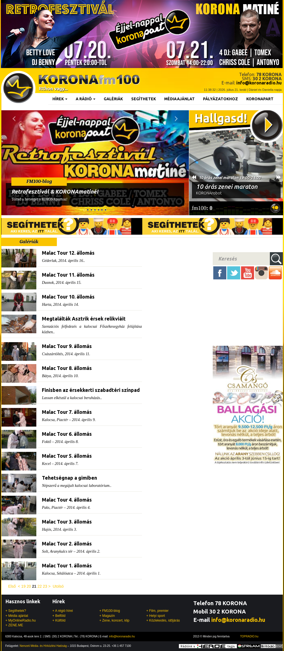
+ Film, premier (157, 611)
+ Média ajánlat (17, 616)
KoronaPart (259, 99)
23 (45, 586)
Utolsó (58, 586)
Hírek (59, 99)
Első (12, 586)
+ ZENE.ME (14, 625)
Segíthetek (143, 99)
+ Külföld (58, 620)
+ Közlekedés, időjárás (163, 620)
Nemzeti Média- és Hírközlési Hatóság (43, 645)
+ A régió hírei (62, 611)
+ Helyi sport (155, 616)
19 (23, 586)
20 (29, 586)
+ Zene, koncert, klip (114, 620)
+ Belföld (58, 616)
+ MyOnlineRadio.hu (21, 620)
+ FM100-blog (109, 611)
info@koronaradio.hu (238, 620)
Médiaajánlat (179, 99)
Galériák (113, 99)
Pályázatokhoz (220, 99)
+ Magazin (107, 616)
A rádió (85, 99)
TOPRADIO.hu (249, 636)
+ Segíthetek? (16, 611)
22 (39, 586)
